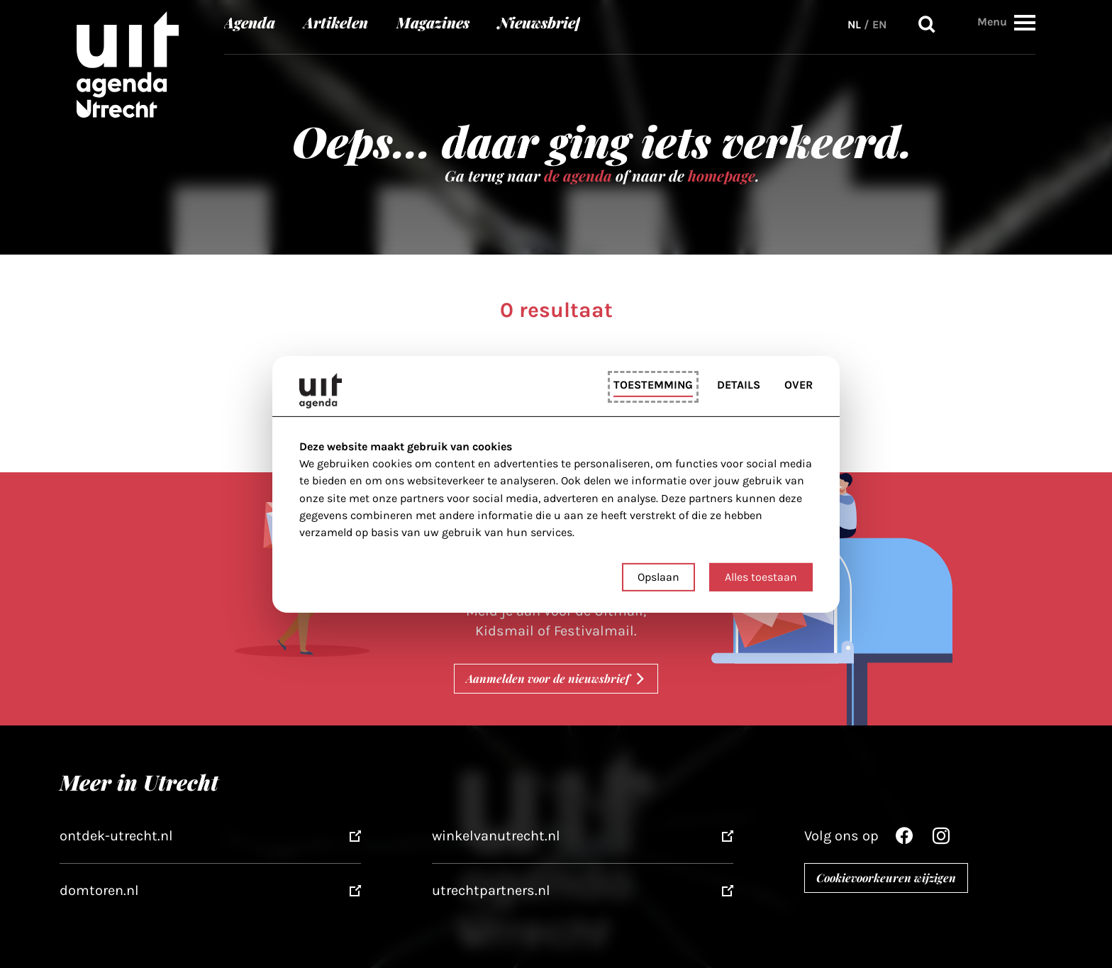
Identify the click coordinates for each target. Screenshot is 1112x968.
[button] (1024, 22)
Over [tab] (798, 384)
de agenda (578, 175)
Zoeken (926, 24)
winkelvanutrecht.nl (496, 836)
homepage (721, 175)
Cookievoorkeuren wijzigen (886, 877)
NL (854, 24)
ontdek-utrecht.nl (116, 836)
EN (879, 24)
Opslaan (658, 577)
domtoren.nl (99, 890)
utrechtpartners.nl (491, 890)
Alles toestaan (761, 577)
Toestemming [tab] (653, 384)
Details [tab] (738, 384)
